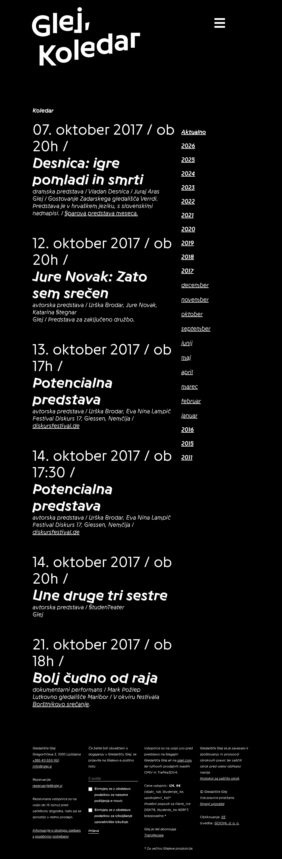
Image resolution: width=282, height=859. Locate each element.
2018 (187, 257)
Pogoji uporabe (212, 804)
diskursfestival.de (56, 426)
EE (223, 817)
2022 (188, 202)
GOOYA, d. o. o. (226, 823)
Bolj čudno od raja (95, 677)
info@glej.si (42, 766)
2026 (188, 146)
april (187, 372)
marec (189, 387)
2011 (186, 458)
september (196, 329)
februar (191, 401)
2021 (187, 216)
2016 (187, 430)
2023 (188, 188)
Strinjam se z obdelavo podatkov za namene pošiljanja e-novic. (109, 795)
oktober (192, 314)
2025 (188, 160)
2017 (187, 271)
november (195, 300)
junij (186, 343)
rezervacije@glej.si (47, 785)
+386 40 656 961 (46, 760)
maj (186, 358)
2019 (187, 243)
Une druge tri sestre (100, 595)
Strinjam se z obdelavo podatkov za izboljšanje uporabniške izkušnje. (110, 816)
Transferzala (153, 835)
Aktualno (193, 132)
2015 (187, 444)
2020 (188, 229)
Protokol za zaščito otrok (219, 778)
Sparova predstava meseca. (101, 213)
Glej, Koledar (86, 37)
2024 (188, 174)
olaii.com (184, 760)
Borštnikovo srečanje (61, 704)
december (195, 285)
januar (189, 416)
